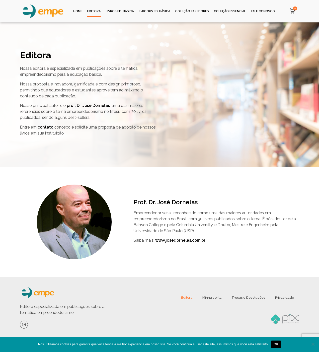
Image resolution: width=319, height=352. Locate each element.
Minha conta (212, 297)
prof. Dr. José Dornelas (88, 105)
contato (45, 127)
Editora (94, 11)
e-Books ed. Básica (154, 11)
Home (77, 11)
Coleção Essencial (230, 11)
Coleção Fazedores (192, 11)
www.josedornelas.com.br (180, 240)
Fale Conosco (263, 11)
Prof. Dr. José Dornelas (166, 202)
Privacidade (284, 297)
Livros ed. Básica (120, 11)
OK (276, 344)
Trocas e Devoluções (248, 297)
